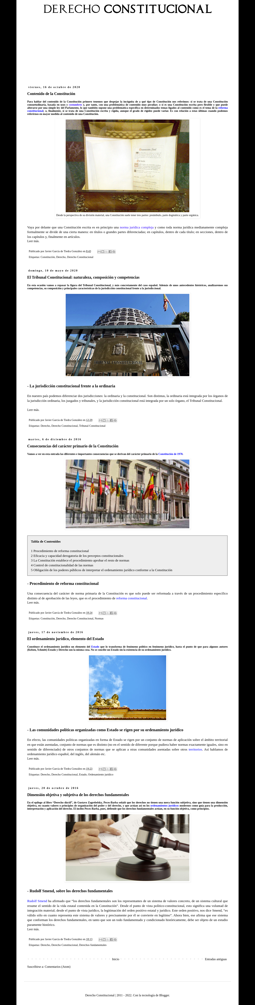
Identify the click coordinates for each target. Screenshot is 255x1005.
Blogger (164, 995)
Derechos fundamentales (93, 944)
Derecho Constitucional (80, 257)
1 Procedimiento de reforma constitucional (60, 551)
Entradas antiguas (216, 959)
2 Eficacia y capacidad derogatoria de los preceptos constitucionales (77, 556)
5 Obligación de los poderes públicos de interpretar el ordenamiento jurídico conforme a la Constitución (101, 570)
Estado (83, 774)
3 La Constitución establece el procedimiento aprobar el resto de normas (80, 560)
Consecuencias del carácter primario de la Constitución (72, 446)
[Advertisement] (127, 52)
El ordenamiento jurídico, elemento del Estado (65, 639)
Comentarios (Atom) (58, 966)
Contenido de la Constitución (51, 94)
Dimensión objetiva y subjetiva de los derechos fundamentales (78, 795)
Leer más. (33, 241)
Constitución (48, 257)
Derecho (61, 257)
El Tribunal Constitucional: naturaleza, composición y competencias (83, 277)
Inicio (115, 959)
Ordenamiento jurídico (100, 774)
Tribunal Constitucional (92, 425)
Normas (99, 618)
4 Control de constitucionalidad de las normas (62, 565)
